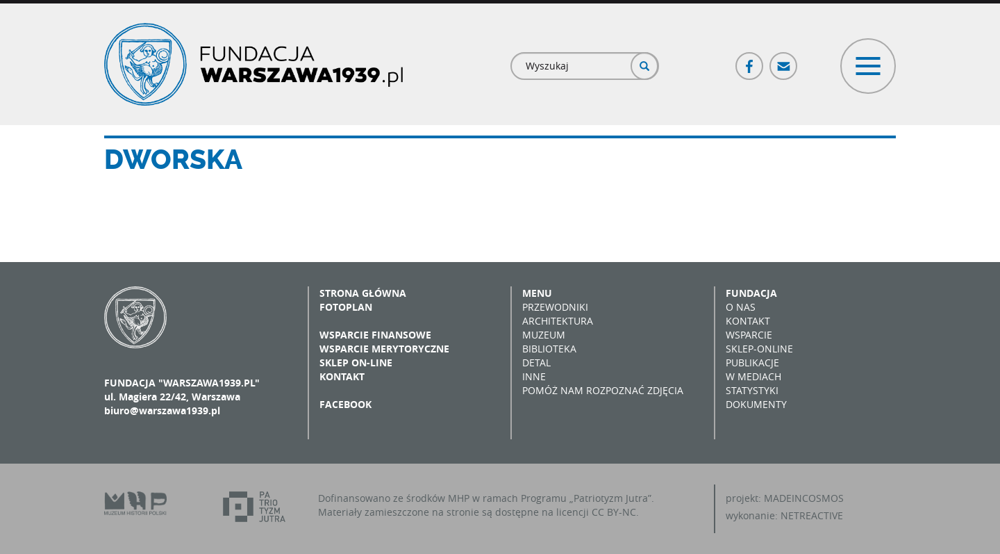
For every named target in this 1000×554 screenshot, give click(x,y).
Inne (534, 376)
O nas (741, 306)
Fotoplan (345, 306)
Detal (536, 362)
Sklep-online (759, 348)
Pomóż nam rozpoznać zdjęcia (602, 390)
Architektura (557, 320)
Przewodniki (555, 306)
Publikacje (752, 362)
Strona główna (362, 293)
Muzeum (543, 334)
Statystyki (752, 390)
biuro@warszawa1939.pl (162, 410)
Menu (537, 293)
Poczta (784, 60)
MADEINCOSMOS (804, 498)
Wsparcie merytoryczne (384, 348)
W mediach (753, 376)
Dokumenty (756, 404)
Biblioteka (549, 348)
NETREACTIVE (812, 515)
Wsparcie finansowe (375, 334)
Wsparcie (749, 334)
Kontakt (342, 376)
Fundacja (751, 293)
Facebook (750, 60)
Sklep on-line (355, 362)
